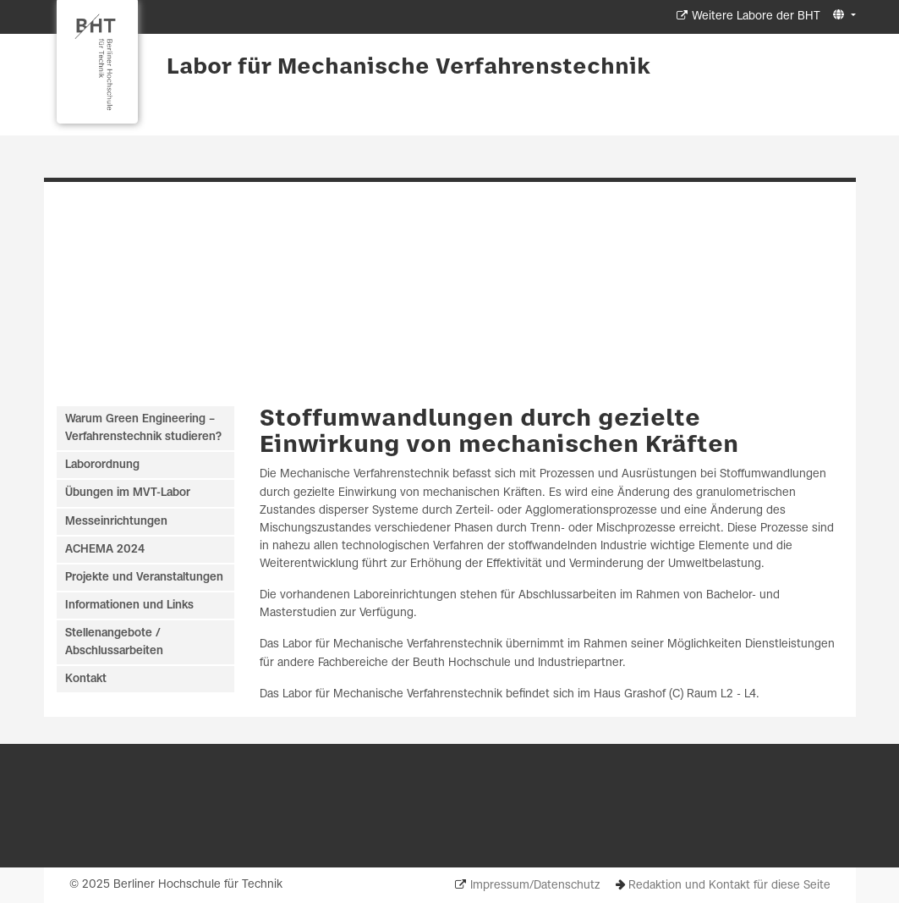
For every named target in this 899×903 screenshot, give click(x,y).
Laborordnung (102, 465)
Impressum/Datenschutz (535, 885)
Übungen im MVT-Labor (127, 492)
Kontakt (86, 679)
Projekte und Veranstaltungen (144, 577)
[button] (842, 15)
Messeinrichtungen (116, 521)
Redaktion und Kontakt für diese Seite (729, 885)
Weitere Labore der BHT (756, 16)
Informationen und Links (129, 605)
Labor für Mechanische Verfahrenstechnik (408, 68)
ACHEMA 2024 (105, 549)
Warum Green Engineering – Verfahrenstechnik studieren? (143, 428)
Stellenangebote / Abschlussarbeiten (114, 642)
